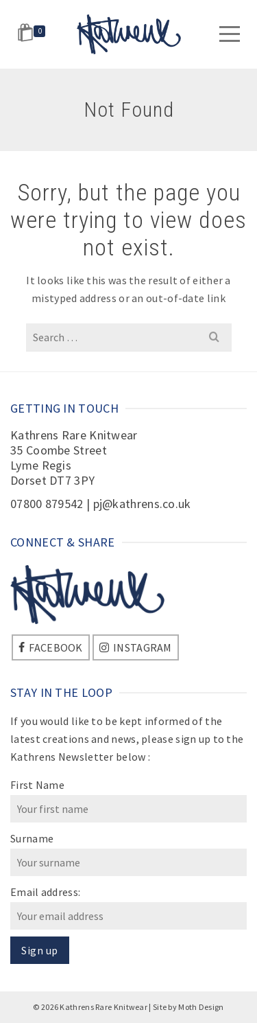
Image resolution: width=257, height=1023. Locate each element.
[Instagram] (136, 647)
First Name (37, 785)
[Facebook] (51, 647)
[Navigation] (229, 34)
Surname (31, 838)
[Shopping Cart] (33, 34)
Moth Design (200, 1007)
